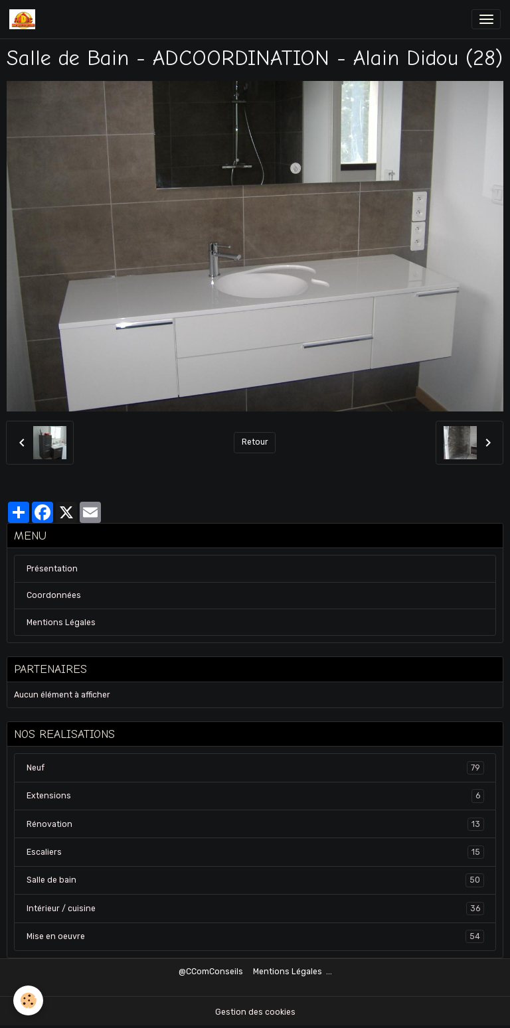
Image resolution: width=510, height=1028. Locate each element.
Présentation (52, 568)
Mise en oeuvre (255, 936)
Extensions (255, 795)
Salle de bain (255, 880)
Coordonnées (54, 595)
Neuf (255, 767)
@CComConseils (211, 971)
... (329, 971)
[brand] (24, 19)
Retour (255, 442)
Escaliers (255, 852)
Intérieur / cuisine (255, 908)
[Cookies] (28, 1000)
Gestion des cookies (255, 1012)
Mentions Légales (61, 622)
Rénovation (255, 824)
